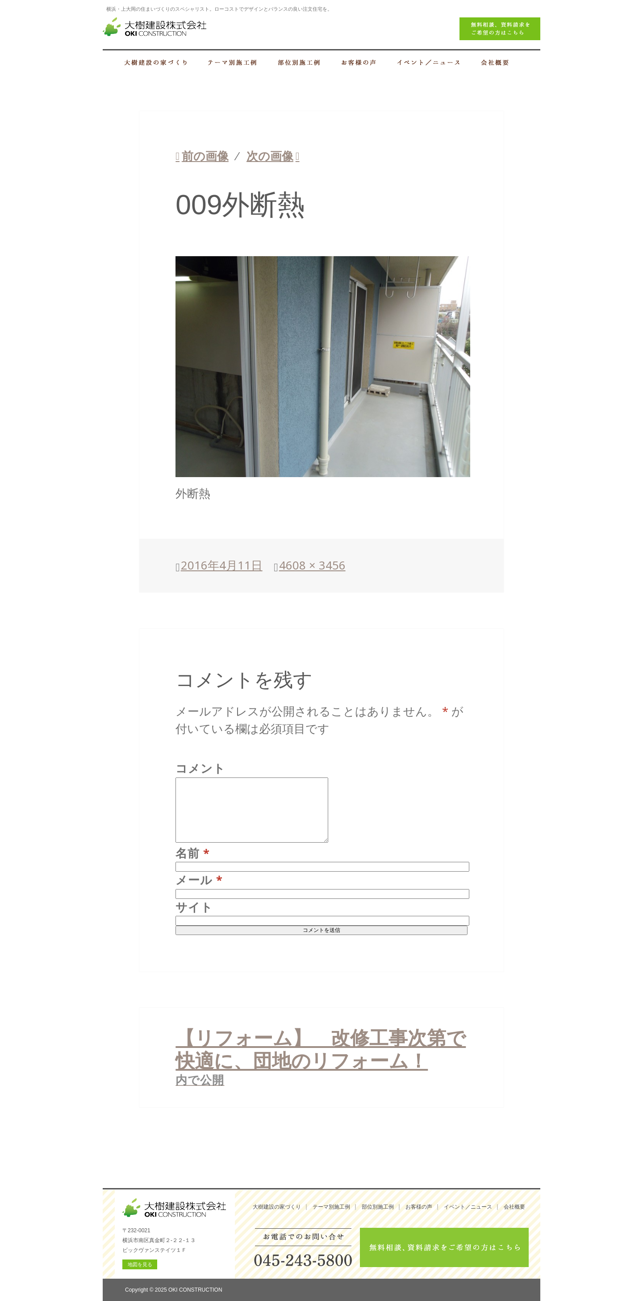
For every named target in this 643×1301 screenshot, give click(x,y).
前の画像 (205, 156)
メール (199, 880)
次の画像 (269, 156)
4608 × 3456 (312, 565)
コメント (200, 768)
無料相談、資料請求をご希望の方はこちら (444, 1247)
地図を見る (140, 1264)
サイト (194, 907)
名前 (192, 853)
